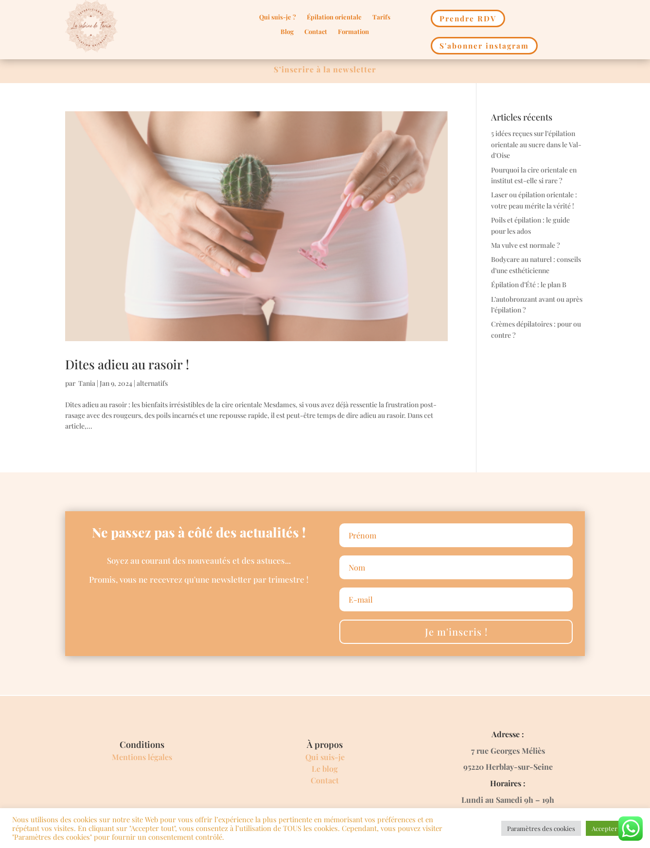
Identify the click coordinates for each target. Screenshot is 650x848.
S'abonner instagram (483, 45)
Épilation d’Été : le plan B (528, 284)
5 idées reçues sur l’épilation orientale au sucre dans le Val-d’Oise (536, 144)
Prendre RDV (467, 18)
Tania (86, 382)
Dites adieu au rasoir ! (127, 363)
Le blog (325, 768)
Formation (353, 31)
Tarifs (381, 17)
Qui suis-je (325, 756)
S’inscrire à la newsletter (325, 69)
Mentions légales (142, 756)
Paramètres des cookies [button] (541, 828)
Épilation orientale (334, 17)
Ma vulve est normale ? (525, 244)
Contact (315, 31)
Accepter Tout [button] (612, 828)
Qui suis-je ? (277, 17)
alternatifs (152, 382)
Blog (287, 31)
